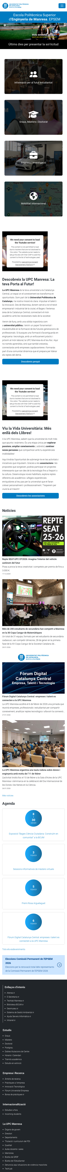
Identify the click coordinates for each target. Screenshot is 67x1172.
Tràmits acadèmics (13, 1059)
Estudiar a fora (11, 1110)
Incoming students (13, 1114)
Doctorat (8, 1043)
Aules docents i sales (14, 1149)
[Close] (62, 5)
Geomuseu (11, 1008)
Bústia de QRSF (11, 1157)
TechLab (8, 1169)
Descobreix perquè (30, 361)
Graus (7, 1036)
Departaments (11, 1137)
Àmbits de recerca (13, 1079)
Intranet (10, 1020)
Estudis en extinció (13, 1063)
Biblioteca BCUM (14, 1004)
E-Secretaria (12, 997)
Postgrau (9, 1047)
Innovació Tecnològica (15, 1086)
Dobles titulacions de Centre (17, 1051)
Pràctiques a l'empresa (15, 1083)
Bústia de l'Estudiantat (15, 1161)
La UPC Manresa (12, 1123)
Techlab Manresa (14, 1001)
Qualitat (8, 1145)
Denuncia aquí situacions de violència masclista (26, 1165)
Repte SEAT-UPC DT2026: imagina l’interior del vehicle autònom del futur (29, 561)
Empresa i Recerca (13, 1073)
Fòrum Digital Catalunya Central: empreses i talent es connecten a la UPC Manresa (29, 698)
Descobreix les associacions (30, 495)
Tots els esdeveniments (13, 949)
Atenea (10, 993)
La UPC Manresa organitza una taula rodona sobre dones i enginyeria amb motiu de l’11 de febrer (31, 772)
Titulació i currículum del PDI (17, 1141)
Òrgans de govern (12, 1129)
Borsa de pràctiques (13, 1094)
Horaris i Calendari (13, 1055)
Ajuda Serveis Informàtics (18, 1016)
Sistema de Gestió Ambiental (19, 1012)
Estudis (7, 1030)
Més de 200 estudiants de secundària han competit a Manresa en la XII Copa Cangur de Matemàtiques (33, 631)
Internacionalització (14, 1104)
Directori (8, 1133)
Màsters (8, 1040)
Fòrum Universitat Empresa (17, 1090)
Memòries (9, 1153)
